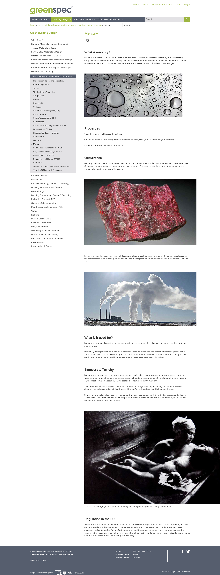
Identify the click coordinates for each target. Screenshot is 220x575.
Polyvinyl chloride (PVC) (43, 155)
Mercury (36, 144)
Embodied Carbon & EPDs (43, 199)
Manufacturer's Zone (162, 4)
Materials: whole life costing (44, 234)
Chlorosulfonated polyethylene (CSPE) (49, 125)
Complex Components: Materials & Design (51, 59)
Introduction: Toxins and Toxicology (48, 81)
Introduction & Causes (42, 246)
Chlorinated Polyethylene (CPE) (46, 110)
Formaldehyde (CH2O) (42, 129)
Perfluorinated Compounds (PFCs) (47, 148)
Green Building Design (43, 32)
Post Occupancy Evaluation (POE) (47, 207)
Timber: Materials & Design (44, 48)
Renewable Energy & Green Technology (50, 183)
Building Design (60, 19)
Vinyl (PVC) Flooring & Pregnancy (47, 170)
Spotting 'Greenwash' (41, 222)
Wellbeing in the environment (45, 230)
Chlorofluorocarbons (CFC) (44, 118)
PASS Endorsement (83, 19)
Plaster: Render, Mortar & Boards (46, 55)
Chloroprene (38, 122)
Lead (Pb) (37, 140)
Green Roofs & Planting (42, 71)
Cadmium (37, 107)
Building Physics (39, 175)
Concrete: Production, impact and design (51, 67)
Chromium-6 (38, 136)
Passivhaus (36, 179)
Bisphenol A (38, 103)
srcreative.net (184, 571)
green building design (48, 25)
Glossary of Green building (43, 203)
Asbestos (37, 99)
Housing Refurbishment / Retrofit (47, 187)
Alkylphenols (38, 96)
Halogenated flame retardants (46, 133)
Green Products (39, 19)
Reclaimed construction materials (47, 238)
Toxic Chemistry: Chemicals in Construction (52, 76)
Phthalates (37, 162)
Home (136, 4)
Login (187, 4)
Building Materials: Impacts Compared (49, 44)
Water (34, 211)
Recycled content (39, 226)
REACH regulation (41, 84)
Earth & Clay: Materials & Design (46, 52)
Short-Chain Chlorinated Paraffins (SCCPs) (51, 166)
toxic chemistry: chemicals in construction (81, 25)
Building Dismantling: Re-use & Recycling (51, 195)
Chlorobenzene (39, 114)
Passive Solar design (41, 218)
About (178, 4)
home (33, 25)
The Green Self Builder (109, 19)
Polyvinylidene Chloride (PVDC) (46, 159)
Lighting (35, 215)
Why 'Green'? (37, 40)
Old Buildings (37, 191)
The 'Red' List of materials (44, 92)
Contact (145, 4)
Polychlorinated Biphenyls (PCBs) (47, 151)
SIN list (36, 88)
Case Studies (37, 242)
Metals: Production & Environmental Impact (52, 63)
